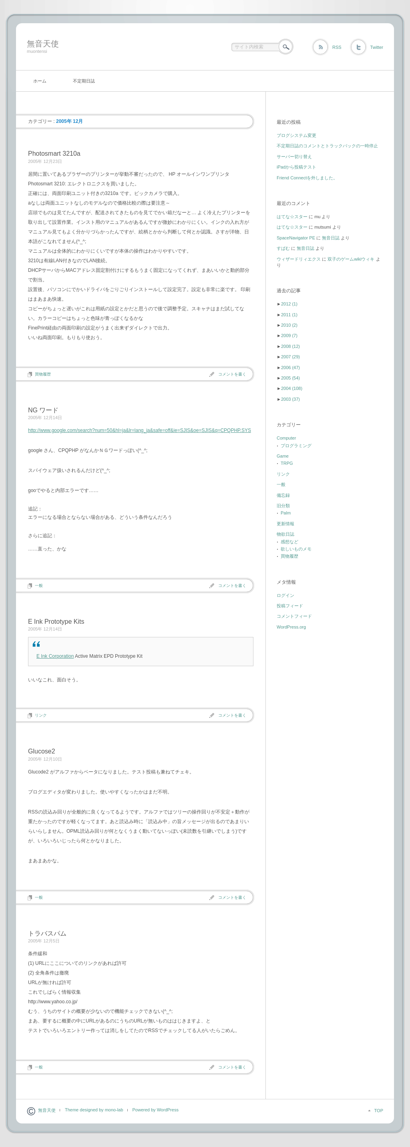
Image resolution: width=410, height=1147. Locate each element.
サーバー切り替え (294, 156)
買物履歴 (43, 374)
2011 (289, 314)
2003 (290, 399)
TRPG (287, 463)
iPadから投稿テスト (296, 167)
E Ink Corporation (55, 656)
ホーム (39, 80)
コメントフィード (294, 616)
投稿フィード (290, 605)
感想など (289, 541)
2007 (290, 356)
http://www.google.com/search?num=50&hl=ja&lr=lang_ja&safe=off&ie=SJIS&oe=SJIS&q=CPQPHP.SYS (139, 430)
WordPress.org (291, 627)
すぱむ (283, 248)
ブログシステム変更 (296, 135)
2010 (289, 325)
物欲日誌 (285, 534)
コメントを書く (232, 374)
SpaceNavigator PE (296, 237)
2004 (291, 388)
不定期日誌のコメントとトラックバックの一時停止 (327, 145)
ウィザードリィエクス (299, 259)
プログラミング (296, 445)
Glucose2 (41, 751)
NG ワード (43, 410)
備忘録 (283, 495)
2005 (290, 378)
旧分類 (283, 505)
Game (283, 456)
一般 (39, 585)
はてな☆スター (292, 216)
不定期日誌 (84, 80)
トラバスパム (47, 933)
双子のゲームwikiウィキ (351, 259)
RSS (337, 47)
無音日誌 (331, 237)
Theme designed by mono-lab (94, 1109)
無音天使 (43, 43)
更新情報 (285, 523)
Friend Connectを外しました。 (307, 177)
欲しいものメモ (296, 548)
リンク (41, 715)
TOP (378, 1110)
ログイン (285, 595)
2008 (290, 346)
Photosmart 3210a (54, 153)
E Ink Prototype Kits (56, 621)
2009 (289, 335)
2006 (290, 367)
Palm (286, 512)
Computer (286, 438)
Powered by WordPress (156, 1109)
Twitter (376, 47)
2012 (289, 303)
